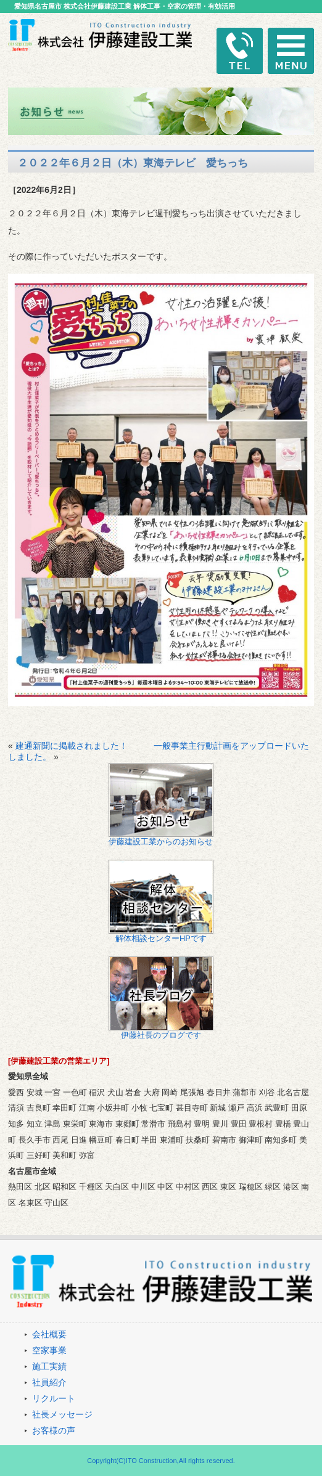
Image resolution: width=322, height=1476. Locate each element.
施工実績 (49, 1366)
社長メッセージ (62, 1414)
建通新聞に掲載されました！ (71, 746)
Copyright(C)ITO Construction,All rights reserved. (160, 1460)
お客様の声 (53, 1430)
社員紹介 (49, 1382)
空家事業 (49, 1350)
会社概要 (49, 1334)
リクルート (53, 1398)
